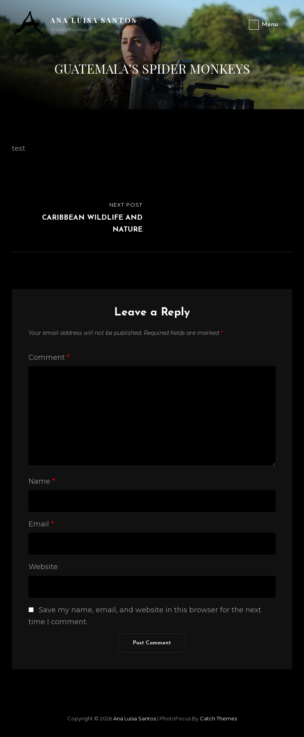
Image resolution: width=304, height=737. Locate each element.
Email (41, 524)
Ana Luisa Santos (93, 20)
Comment (49, 357)
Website (43, 566)
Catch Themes (218, 718)
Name (41, 481)
